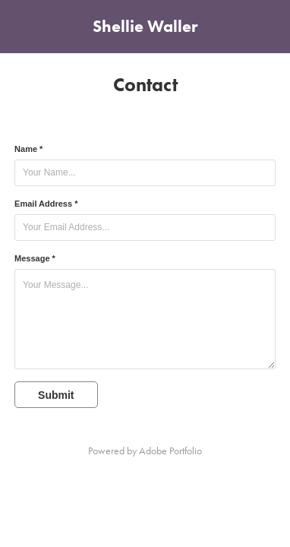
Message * (34, 258)
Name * (28, 148)
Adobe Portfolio (170, 450)
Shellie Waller (145, 26)
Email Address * (45, 203)
